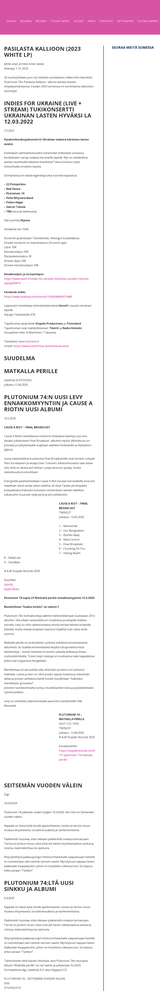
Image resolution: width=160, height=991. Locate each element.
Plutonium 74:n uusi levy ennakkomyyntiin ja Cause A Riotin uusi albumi (49, 403)
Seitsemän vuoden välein (46, 785)
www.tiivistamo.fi (28, 341)
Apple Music (11, 589)
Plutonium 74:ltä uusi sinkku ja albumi (41, 885)
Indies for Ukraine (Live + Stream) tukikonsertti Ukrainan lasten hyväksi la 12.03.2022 (46, 112)
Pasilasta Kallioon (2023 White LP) (46, 51)
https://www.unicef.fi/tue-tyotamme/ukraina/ (41, 346)
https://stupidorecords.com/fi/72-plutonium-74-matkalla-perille (76, 755)
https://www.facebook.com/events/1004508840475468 (38, 297)
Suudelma (21, 358)
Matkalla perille (33, 371)
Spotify (8, 584)
